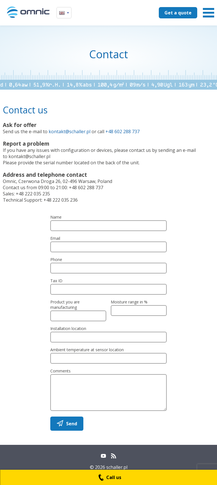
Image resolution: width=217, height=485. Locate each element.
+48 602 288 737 (122, 131)
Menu (208, 12)
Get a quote (178, 13)
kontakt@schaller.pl (69, 131)
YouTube (103, 455)
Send (71, 424)
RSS (113, 455)
